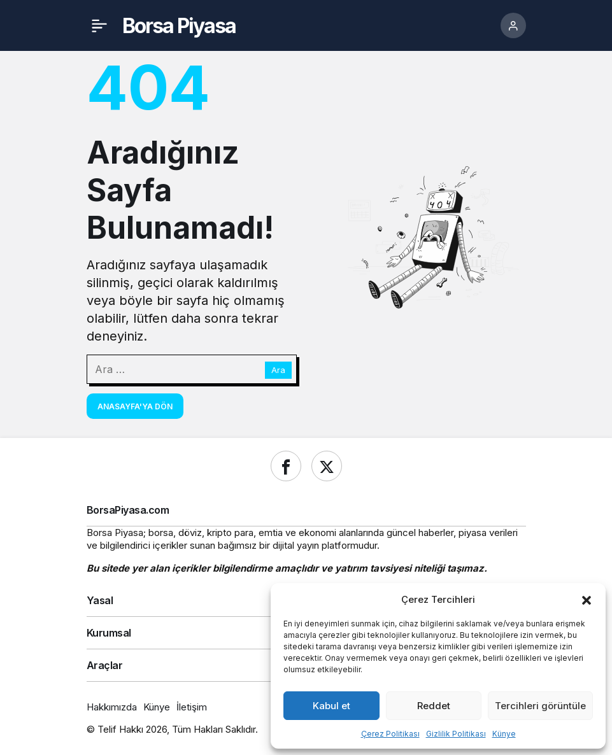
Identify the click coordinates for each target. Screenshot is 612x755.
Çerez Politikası (390, 733)
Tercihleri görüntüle (540, 706)
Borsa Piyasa (179, 25)
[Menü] (99, 25)
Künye (504, 733)
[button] (586, 599)
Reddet (433, 706)
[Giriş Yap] (513, 25)
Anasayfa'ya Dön (135, 406)
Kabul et (331, 706)
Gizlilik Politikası (456, 733)
